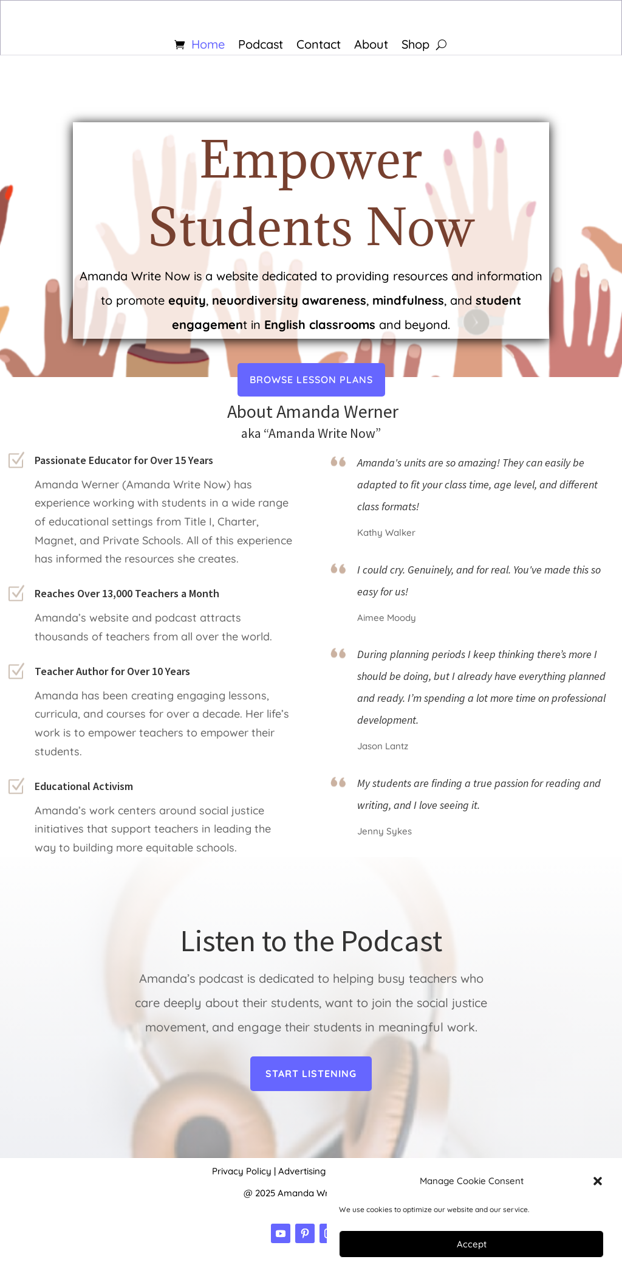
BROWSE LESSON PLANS (311, 365)
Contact (318, 46)
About (371, 46)
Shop (415, 46)
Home (208, 46)
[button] (598, 1181)
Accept (472, 1244)
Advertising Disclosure (325, 1171)
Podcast (260, 46)
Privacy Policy (242, 1171)
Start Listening (311, 1073)
